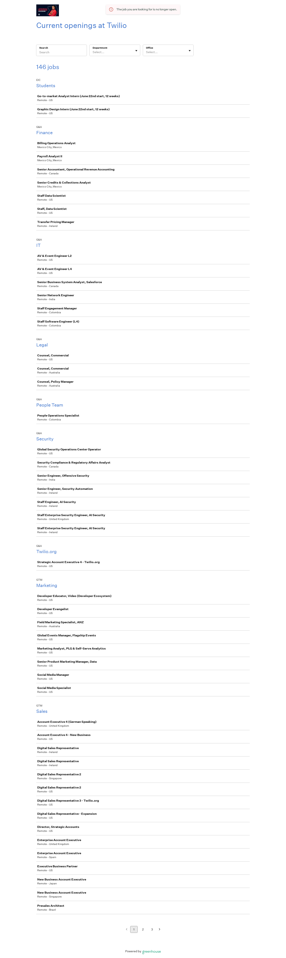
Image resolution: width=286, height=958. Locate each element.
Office (149, 47)
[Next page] (159, 929)
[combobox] (146, 52)
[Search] (61, 53)
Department (100, 47)
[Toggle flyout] (136, 50)
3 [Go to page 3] (152, 929)
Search (43, 47)
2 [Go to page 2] (143, 929)
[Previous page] (126, 929)
